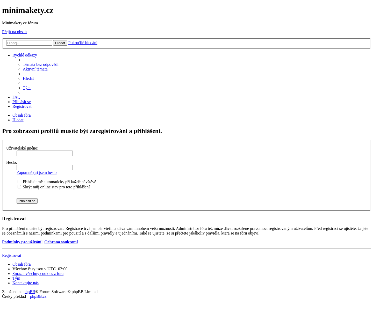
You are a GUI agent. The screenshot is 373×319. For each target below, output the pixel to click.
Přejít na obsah (14, 32)
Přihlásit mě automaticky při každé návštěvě (57, 182)
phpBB (29, 291)
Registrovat (11, 255)
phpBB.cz (38, 296)
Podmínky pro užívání (21, 242)
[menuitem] (41, 64)
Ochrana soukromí (61, 242)
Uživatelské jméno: (22, 148)
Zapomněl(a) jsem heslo (37, 172)
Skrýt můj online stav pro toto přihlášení (54, 187)
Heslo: (11, 162)
